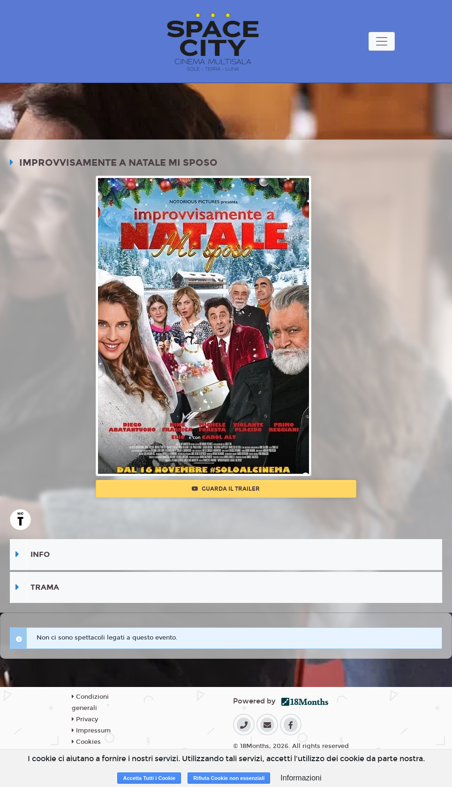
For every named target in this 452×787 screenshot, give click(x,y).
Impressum (91, 730)
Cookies (86, 742)
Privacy (85, 719)
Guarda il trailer (226, 489)
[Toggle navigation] (382, 41)
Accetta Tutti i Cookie (149, 778)
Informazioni (300, 778)
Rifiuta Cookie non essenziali (228, 778)
